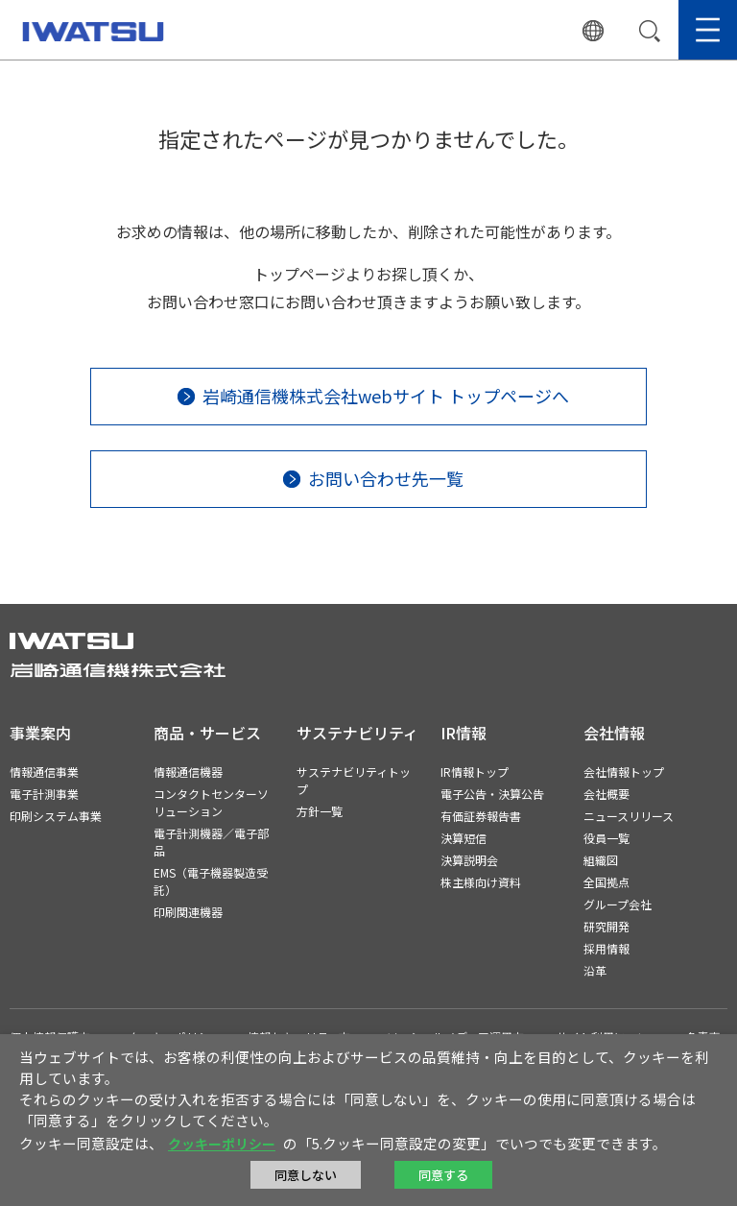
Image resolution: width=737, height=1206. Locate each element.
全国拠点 (606, 882)
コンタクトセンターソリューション (211, 802)
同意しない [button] (305, 1175)
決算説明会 (469, 860)
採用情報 (606, 948)
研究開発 (606, 926)
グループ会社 (617, 904)
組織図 (600, 860)
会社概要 (606, 793)
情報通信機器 (188, 771)
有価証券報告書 (480, 816)
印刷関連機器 (188, 912)
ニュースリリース (628, 816)
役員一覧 (606, 838)
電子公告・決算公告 (492, 793)
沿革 (594, 970)
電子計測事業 (44, 793)
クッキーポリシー (221, 1143)
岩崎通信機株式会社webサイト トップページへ (385, 395)
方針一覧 (320, 811)
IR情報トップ (474, 771)
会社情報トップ (623, 771)
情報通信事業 (44, 771)
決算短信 (463, 838)
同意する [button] (443, 1175)
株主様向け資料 (480, 882)
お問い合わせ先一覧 (386, 478)
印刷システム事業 (56, 816)
